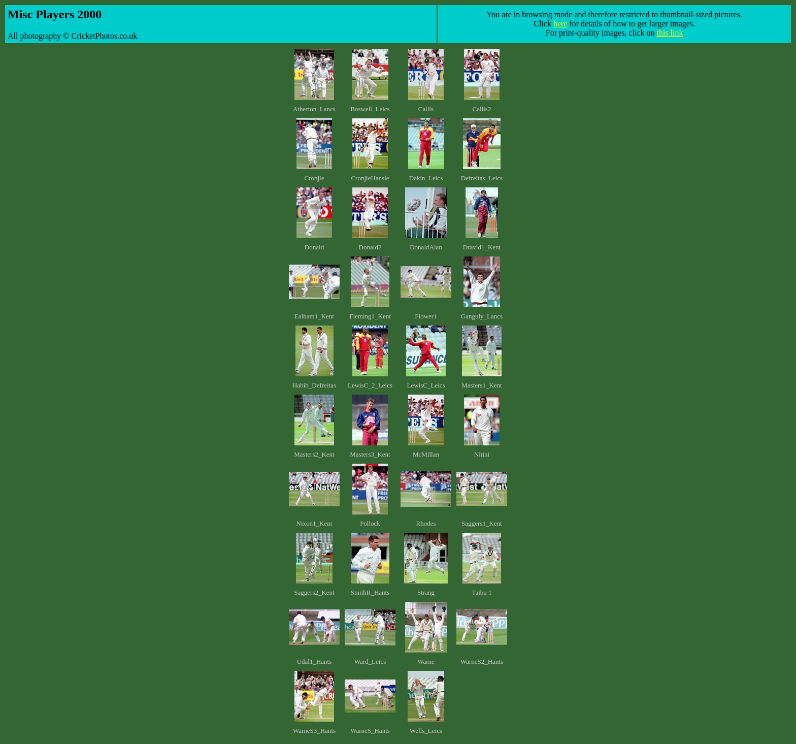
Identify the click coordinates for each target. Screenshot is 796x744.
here (560, 23)
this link (669, 32)
